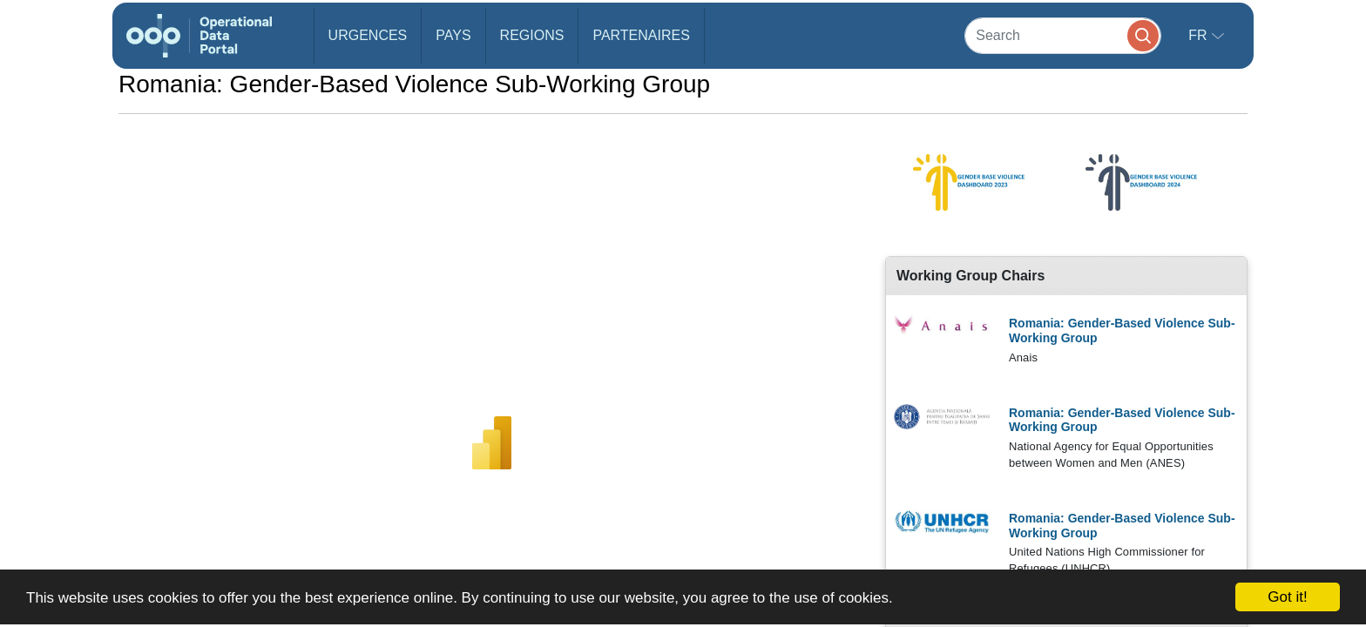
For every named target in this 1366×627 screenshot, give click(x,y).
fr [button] (1199, 35)
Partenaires (640, 35)
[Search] (1062, 35)
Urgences (368, 35)
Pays (453, 35)
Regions (532, 35)
